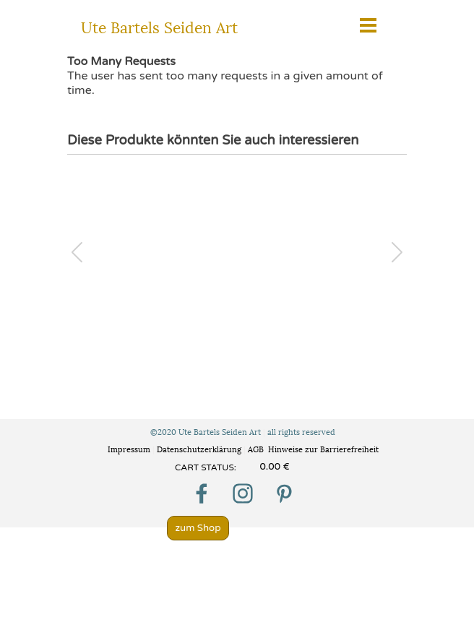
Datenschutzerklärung (200, 448)
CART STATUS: (205, 467)
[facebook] (201, 493)
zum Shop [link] (197, 528)
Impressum (129, 448)
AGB (256, 448)
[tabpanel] (217, 466)
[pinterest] (284, 493)
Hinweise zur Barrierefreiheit (323, 448)
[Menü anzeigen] (368, 25)
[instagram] (242, 493)
